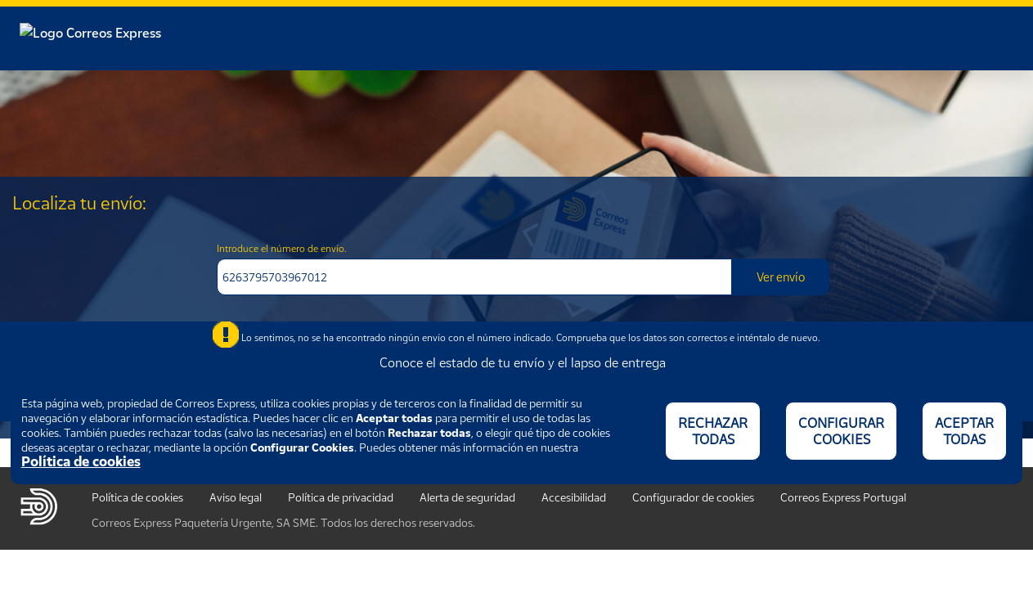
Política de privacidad (340, 497)
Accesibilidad (573, 497)
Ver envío (781, 276)
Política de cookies (137, 497)
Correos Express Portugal (843, 497)
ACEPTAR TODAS (964, 431)
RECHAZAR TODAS (713, 431)
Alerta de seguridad (467, 497)
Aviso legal (235, 497)
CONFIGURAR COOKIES (841, 431)
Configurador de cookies (693, 497)
